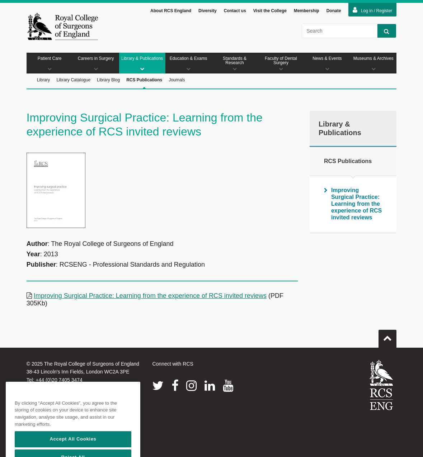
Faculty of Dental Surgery (281, 63)
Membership (306, 10)
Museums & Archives (373, 63)
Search (383, 31)
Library (43, 79)
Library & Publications (142, 63)
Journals (177, 79)
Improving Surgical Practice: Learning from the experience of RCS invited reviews (150, 295)
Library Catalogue (73, 79)
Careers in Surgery (96, 63)
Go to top (387, 336)
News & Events (327, 63)
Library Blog (108, 79)
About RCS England (170, 10)
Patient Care (50, 63)
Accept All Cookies (73, 447)
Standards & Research (235, 63)
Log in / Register (372, 10)
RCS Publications (144, 83)
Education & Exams (188, 63)
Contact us (235, 10)
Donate (333, 10)
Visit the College (270, 10)
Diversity (207, 10)
